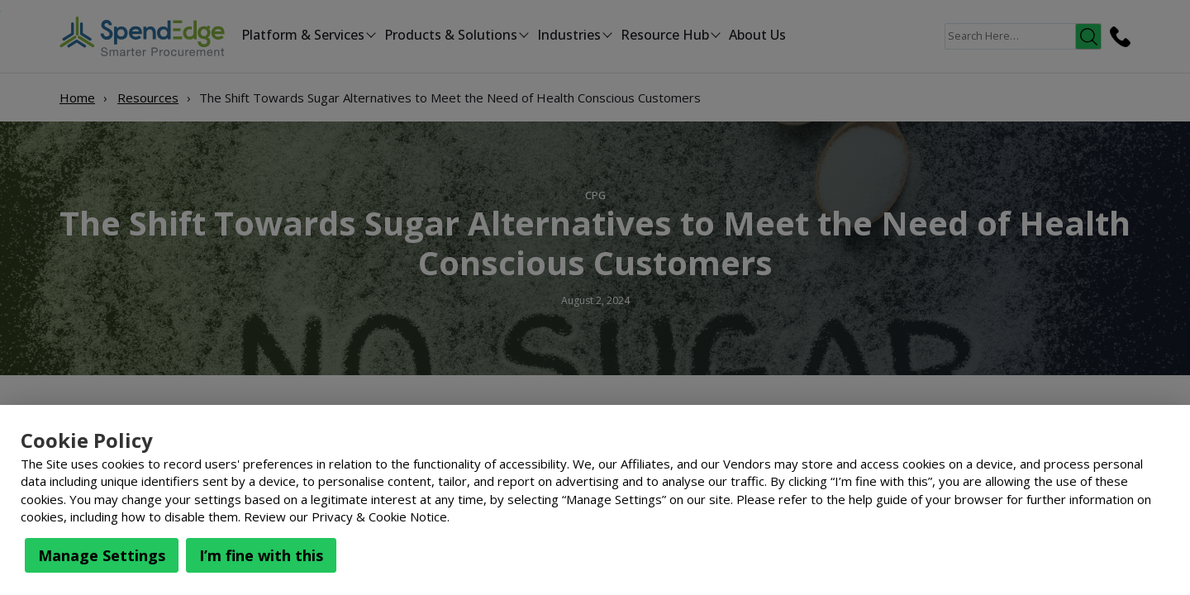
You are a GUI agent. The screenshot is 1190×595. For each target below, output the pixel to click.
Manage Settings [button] (101, 555)
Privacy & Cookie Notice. (381, 516)
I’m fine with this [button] (261, 555)
